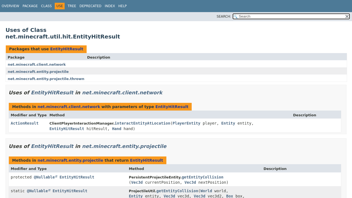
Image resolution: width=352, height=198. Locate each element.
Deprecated (90, 6)
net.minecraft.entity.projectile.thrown (46, 79)
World (206, 191)
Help (122, 6)
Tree (72, 6)
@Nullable (44, 177)
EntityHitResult (66, 49)
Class (46, 6)
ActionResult (24, 123)
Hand (116, 129)
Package (30, 6)
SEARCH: (224, 16)
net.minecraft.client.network (37, 64)
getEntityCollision (203, 177)
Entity (228, 123)
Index (110, 6)
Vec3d (137, 182)
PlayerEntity (186, 123)
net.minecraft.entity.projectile (38, 72)
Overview (10, 6)
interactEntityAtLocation (142, 123)
